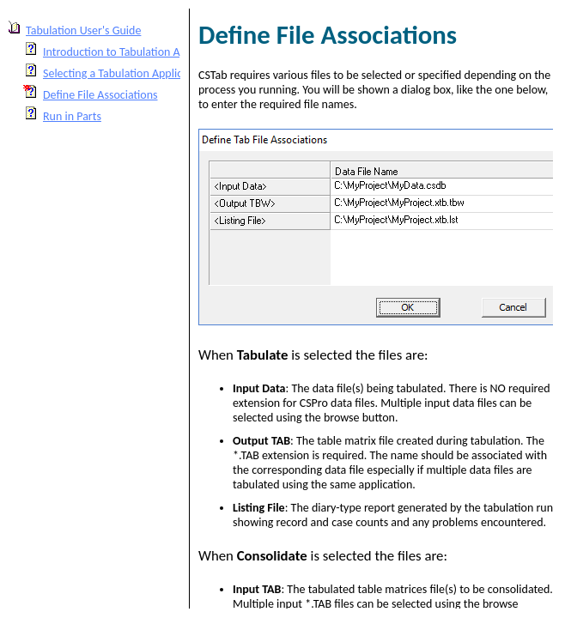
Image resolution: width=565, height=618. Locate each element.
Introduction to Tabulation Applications (138, 52)
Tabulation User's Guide (83, 30)
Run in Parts (72, 116)
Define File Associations (100, 95)
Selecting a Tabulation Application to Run (142, 73)
